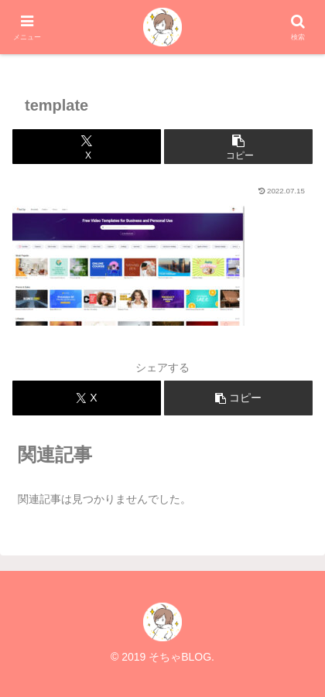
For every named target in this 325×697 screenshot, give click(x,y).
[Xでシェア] (86, 146)
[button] (238, 146)
